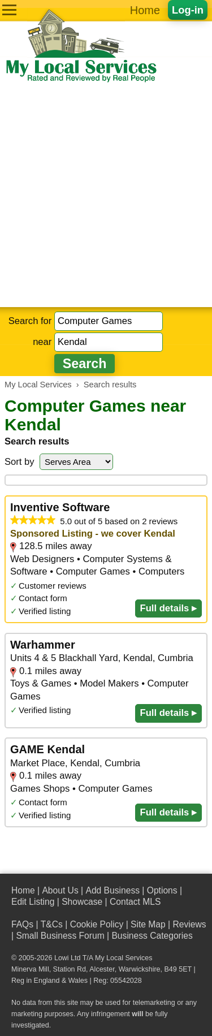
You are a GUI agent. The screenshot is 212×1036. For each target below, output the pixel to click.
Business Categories (151, 935)
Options (162, 890)
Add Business (112, 890)
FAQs (22, 924)
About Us (60, 890)
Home (145, 10)
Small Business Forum (60, 935)
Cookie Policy (97, 924)
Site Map (148, 924)
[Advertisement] (106, 195)
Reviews (189, 924)
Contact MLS (135, 902)
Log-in (188, 10)
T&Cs (52, 924)
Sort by (19, 461)
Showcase (82, 902)
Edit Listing (32, 902)
